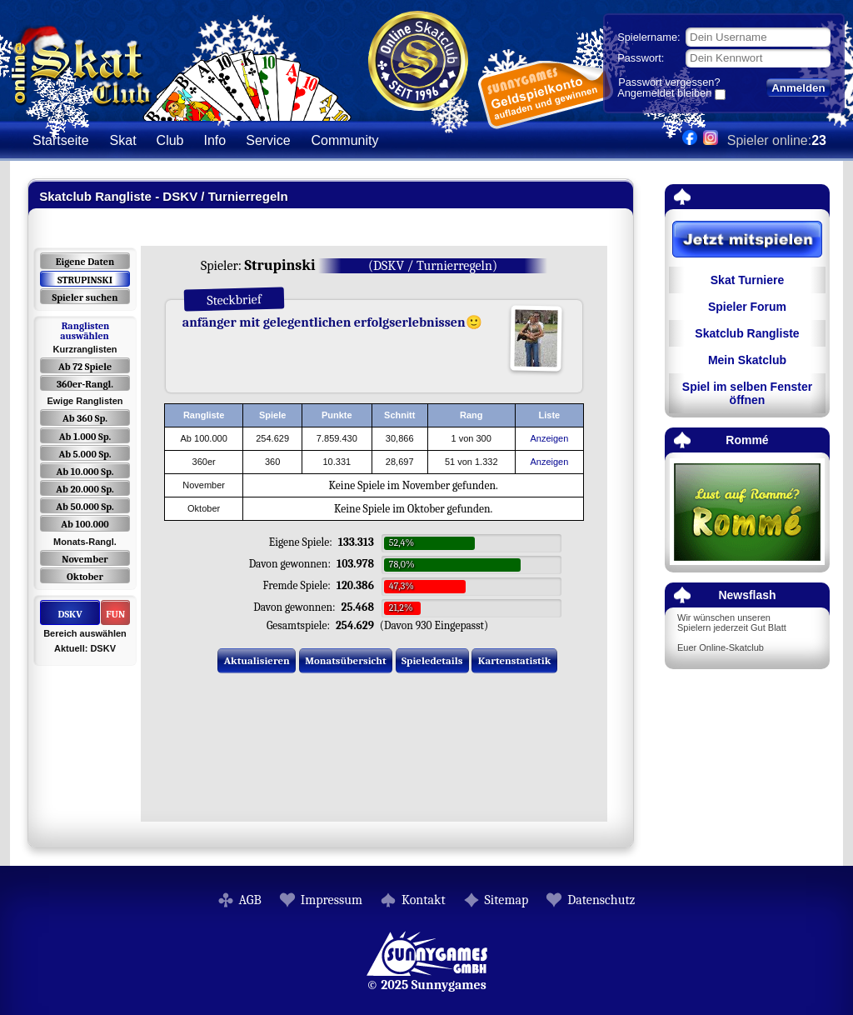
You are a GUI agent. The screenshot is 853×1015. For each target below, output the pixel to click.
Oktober (85, 576)
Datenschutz (601, 900)
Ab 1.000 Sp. (85, 436)
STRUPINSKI (84, 280)
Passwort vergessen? (669, 82)
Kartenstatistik (514, 660)
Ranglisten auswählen (84, 331)
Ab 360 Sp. (84, 418)
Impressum (331, 900)
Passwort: (640, 58)
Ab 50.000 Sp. (85, 506)
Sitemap (507, 900)
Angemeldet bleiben (664, 94)
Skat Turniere (747, 280)
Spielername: (648, 37)
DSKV (69, 614)
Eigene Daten (85, 262)
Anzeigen (549, 438)
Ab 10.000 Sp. (85, 472)
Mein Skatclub (747, 360)
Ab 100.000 (84, 524)
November (85, 559)
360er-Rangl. (85, 384)
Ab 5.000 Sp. (84, 454)
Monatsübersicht (346, 660)
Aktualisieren (257, 660)
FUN (115, 614)
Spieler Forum (747, 306)
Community (345, 140)
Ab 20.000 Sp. (84, 489)
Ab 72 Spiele (85, 366)
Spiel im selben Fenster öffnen (747, 393)
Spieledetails (432, 660)
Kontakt (424, 900)
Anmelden (798, 88)
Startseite (60, 140)
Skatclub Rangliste (747, 333)
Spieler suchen (84, 297)
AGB (250, 900)
